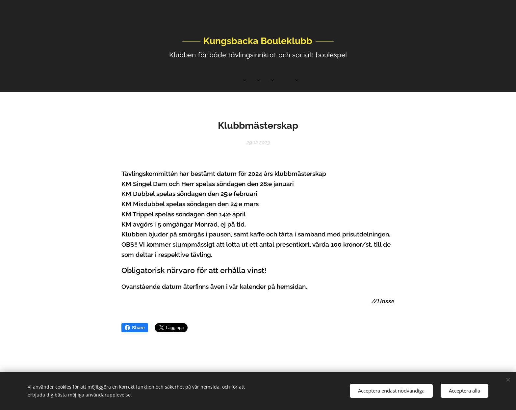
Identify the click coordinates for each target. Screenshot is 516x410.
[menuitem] (201, 80)
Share (135, 327)
